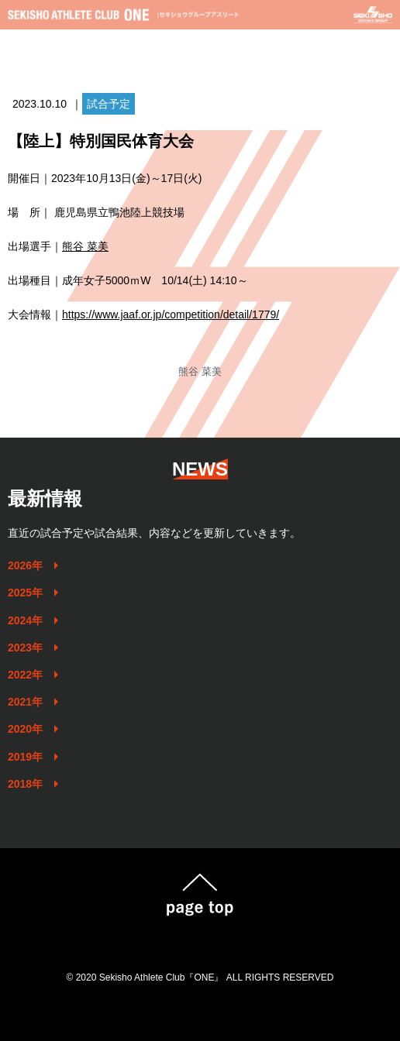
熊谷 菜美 (85, 246)
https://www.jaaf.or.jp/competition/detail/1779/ (170, 314)
